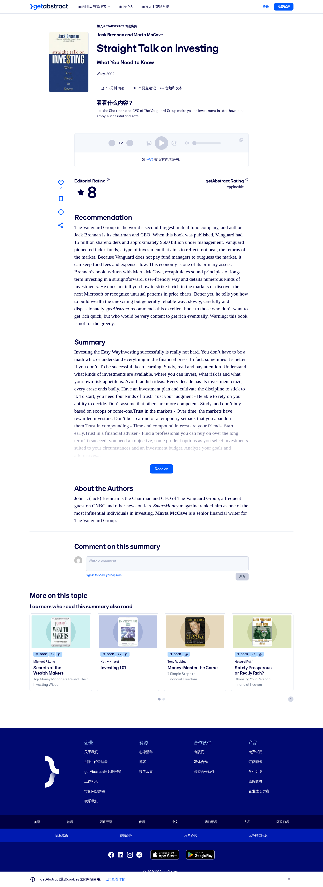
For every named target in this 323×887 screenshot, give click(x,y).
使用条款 (126, 835)
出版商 (199, 752)
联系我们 (91, 801)
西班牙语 (106, 821)
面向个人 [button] (126, 6)
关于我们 (91, 752)
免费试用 (255, 752)
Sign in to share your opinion (103, 574)
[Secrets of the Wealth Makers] (61, 631)
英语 (37, 821)
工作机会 (91, 781)
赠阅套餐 (255, 781)
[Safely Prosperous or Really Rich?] (262, 631)
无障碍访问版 (258, 835)
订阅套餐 (255, 761)
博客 (142, 761)
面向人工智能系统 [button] (155, 6)
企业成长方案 (259, 791)
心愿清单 (146, 752)
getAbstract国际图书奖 (103, 771)
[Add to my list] (60, 211)
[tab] (159, 699)
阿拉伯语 (282, 821)
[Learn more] (108, 179)
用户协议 (190, 835)
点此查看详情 (114, 879)
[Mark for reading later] (60, 198)
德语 (70, 821)
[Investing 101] (128, 631)
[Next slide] (290, 699)
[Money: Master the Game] (195, 631)
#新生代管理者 (96, 761)
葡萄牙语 (211, 821)
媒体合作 (201, 761)
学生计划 (255, 771)
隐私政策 (61, 835)
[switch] (161, 143)
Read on (161, 469)
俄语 (142, 821)
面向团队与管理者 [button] (94, 6)
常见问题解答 (94, 791)
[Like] (60, 184)
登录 (150, 159)
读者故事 (146, 771)
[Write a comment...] (167, 563)
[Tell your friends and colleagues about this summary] (60, 225)
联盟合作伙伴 (204, 771)
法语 (247, 821)
